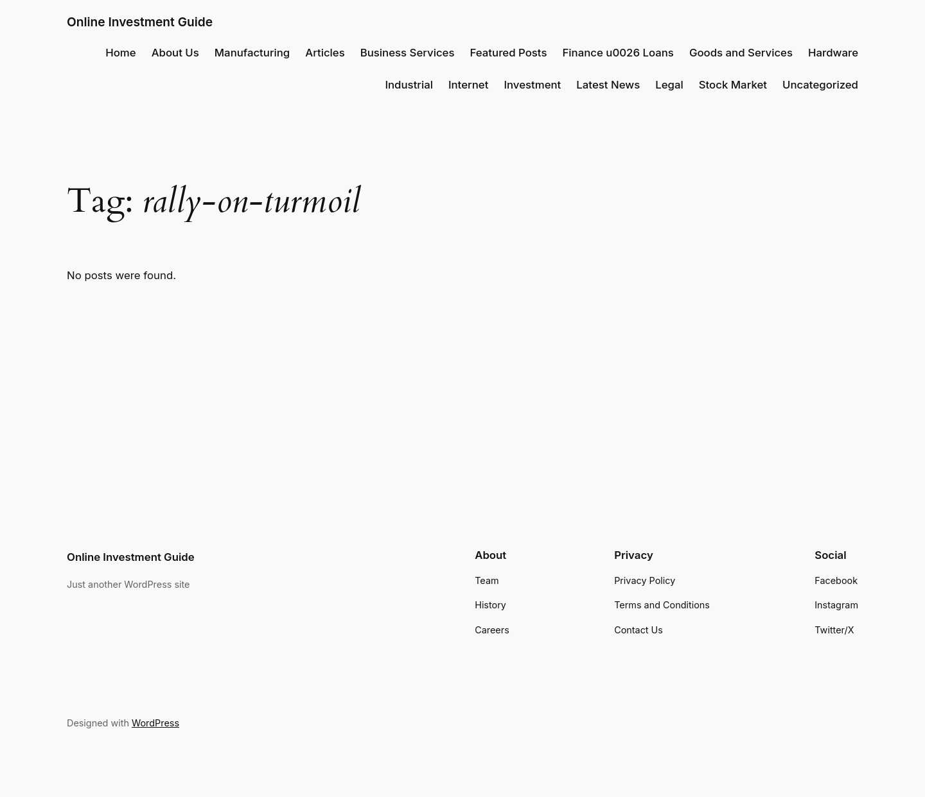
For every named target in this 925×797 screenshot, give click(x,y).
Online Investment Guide (140, 22)
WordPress (155, 722)
